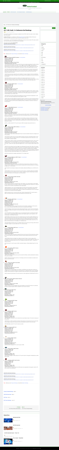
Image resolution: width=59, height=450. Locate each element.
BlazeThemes (35, 448)
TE (10, 44)
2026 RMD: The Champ (44, 108)
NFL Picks (5, 397)
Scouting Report (22, 57)
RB (5, 44)
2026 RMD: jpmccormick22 (45, 107)
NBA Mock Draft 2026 (16, 417)
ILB (29, 44)
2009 (42, 97)
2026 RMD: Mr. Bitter (44, 109)
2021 (42, 77)
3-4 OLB (21, 44)
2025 (42, 70)
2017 (42, 84)
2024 (42, 72)
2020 (42, 79)
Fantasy (43, 47)
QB (4, 44)
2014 (42, 89)
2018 (42, 82)
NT (19, 44)
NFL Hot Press (44, 57)
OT (12, 44)
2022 (42, 75)
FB (7, 44)
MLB (42, 52)
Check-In (38, 2)
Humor (42, 50)
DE (16, 44)
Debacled (35, 2)
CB (31, 44)
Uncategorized (43, 64)
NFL (42, 55)
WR (9, 44)
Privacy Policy (39, 448)
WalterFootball (32, 6)
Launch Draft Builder (48, 105)
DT (17, 44)
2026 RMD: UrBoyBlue (44, 110)
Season (43, 62)
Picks (42, 60)
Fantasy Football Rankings (8, 391)
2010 (42, 96)
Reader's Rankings (25, 53)
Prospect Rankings (14, 53)
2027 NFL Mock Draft (7, 394)
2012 (42, 92)
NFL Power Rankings (7, 400)
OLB (27, 44)
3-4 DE (25, 44)
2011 (42, 94)
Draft (42, 45)
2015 (42, 87)
